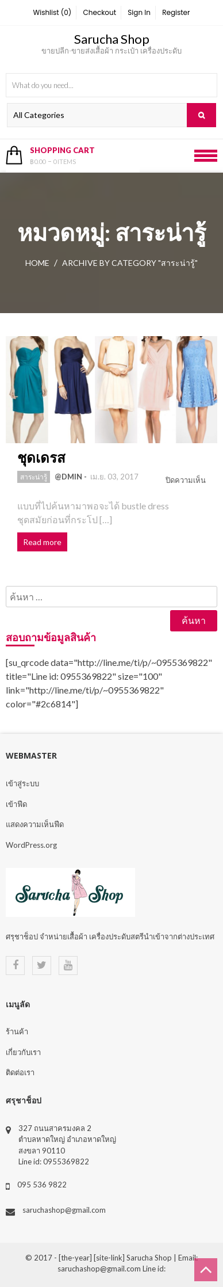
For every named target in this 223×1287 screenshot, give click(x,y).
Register (176, 12)
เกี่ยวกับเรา (23, 1052)
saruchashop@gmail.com (64, 1209)
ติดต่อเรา (20, 1072)
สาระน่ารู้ (33, 477)
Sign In (139, 12)
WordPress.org (31, 845)
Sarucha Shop (111, 39)
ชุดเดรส (41, 457)
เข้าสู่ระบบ (22, 783)
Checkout (100, 12)
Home (37, 263)
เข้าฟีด (16, 804)
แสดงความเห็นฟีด (35, 824)
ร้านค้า (17, 1031)
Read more (42, 542)
